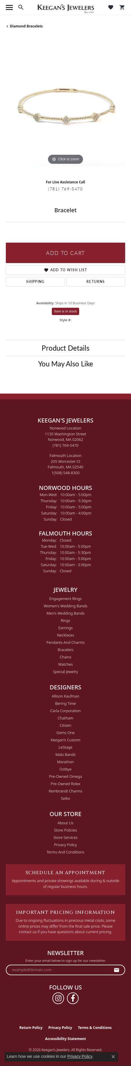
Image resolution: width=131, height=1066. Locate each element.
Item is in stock (65, 311)
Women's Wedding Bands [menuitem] (65, 605)
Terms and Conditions (65, 852)
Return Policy (31, 1027)
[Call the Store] (66, 445)
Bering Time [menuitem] (65, 703)
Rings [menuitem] (65, 620)
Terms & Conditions (95, 1027)
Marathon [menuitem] (65, 761)
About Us (65, 822)
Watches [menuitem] (65, 664)
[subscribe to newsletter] (117, 970)
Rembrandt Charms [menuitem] (65, 791)
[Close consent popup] (113, 1056)
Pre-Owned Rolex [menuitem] (65, 783)
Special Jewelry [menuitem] (65, 671)
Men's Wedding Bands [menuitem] (66, 613)
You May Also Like (65, 363)
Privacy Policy (65, 844)
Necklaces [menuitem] (65, 635)
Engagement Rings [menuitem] (65, 598)
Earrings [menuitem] (65, 627)
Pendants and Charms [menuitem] (65, 642)
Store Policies (65, 830)
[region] (65, 106)
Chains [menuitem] (65, 657)
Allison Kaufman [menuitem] (65, 696)
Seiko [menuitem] (65, 798)
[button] (20, 7)
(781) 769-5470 (65, 189)
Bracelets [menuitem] (65, 649)
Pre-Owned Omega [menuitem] (65, 776)
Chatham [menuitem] (65, 718)
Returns (95, 281)
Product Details (65, 348)
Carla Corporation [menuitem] (65, 710)
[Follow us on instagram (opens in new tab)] (58, 998)
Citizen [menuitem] (65, 725)
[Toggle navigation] (9, 7)
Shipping (35, 281)
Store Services (66, 837)
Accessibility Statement (65, 1038)
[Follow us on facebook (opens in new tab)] (73, 998)
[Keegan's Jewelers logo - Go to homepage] (65, 7)
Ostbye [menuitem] (65, 769)
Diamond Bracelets (26, 26)
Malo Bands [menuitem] (65, 754)
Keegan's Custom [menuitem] (65, 739)
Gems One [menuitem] (65, 732)
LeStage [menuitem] (65, 747)
